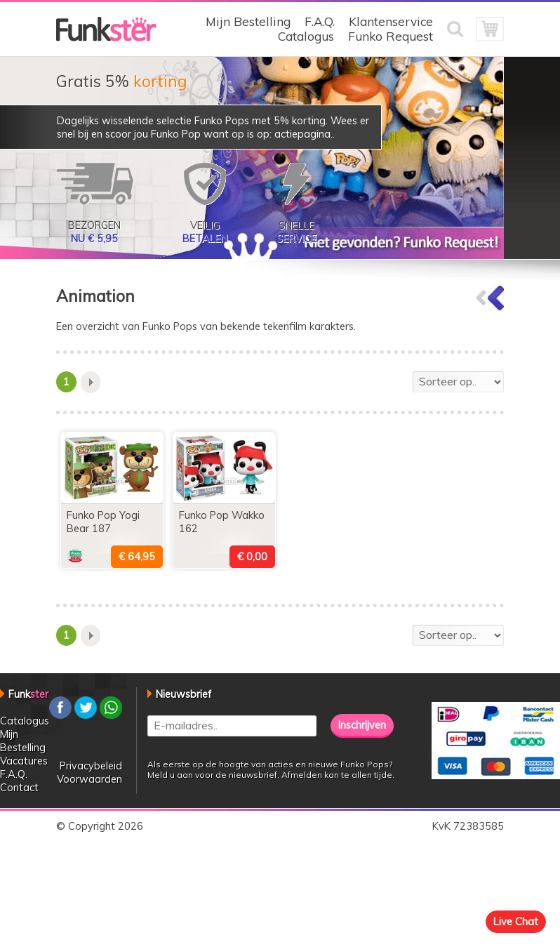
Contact (19, 787)
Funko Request (390, 36)
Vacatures (24, 760)
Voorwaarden (89, 779)
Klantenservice (391, 21)
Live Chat (515, 921)
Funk (28, 694)
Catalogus (306, 36)
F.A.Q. (320, 21)
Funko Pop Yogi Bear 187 (103, 521)
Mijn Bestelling (248, 21)
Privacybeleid (91, 765)
